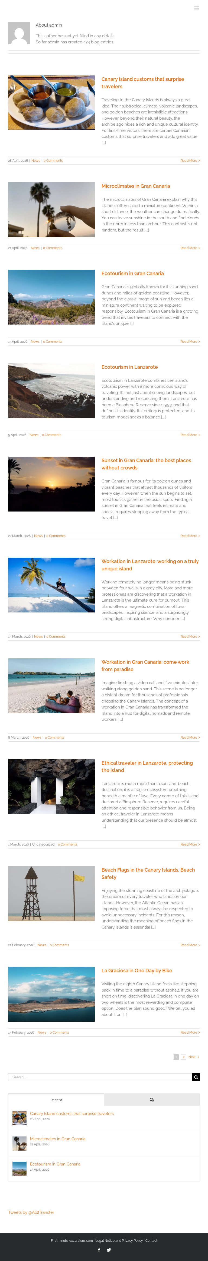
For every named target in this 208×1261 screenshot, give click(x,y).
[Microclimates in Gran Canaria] (19, 1139)
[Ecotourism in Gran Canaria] (19, 1164)
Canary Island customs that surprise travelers (72, 1113)
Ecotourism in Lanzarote (130, 367)
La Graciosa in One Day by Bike (137, 970)
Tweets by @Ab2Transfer (31, 1212)
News (35, 161)
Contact (151, 1241)
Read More (189, 161)
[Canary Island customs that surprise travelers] (19, 1114)
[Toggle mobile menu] (197, 8)
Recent (56, 1100)
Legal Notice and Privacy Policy (119, 1241)
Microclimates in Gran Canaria (136, 186)
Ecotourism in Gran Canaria (133, 273)
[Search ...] (100, 1077)
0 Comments (53, 161)
